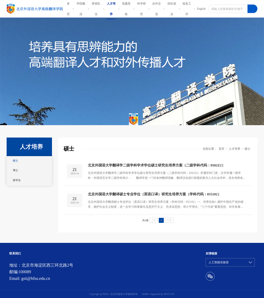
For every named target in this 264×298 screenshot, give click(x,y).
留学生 (17, 180)
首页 (221, 148)
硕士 (15, 160)
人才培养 (234, 148)
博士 (15, 170)
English (201, 8)
